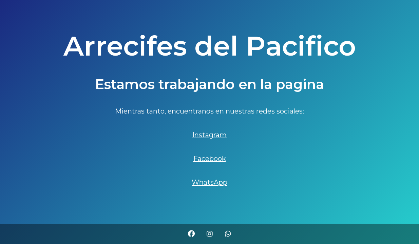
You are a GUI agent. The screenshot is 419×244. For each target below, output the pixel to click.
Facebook (209, 159)
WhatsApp (209, 182)
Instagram (209, 135)
